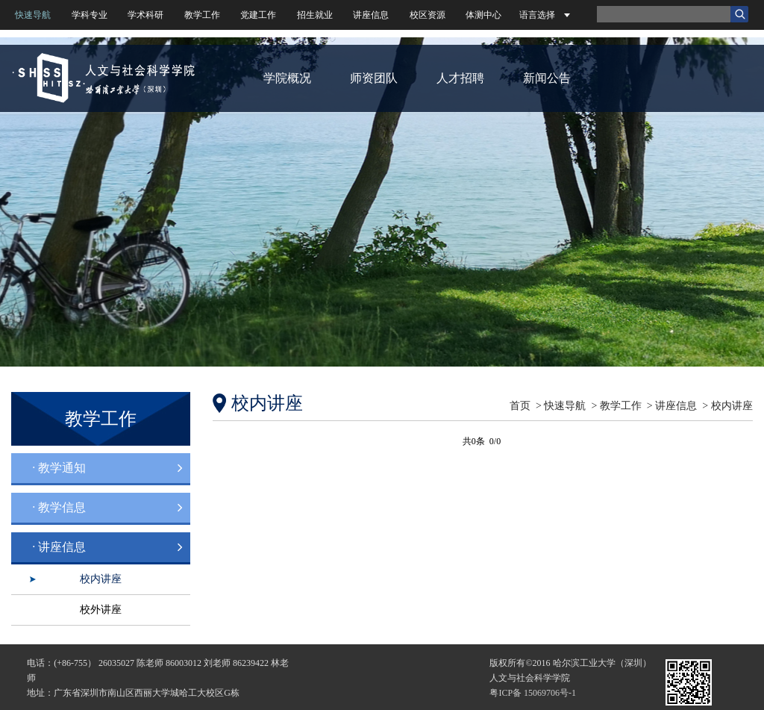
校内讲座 (101, 579)
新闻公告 (547, 78)
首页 (520, 405)
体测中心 (483, 15)
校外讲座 (101, 609)
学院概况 (287, 78)
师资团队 (374, 78)
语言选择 (537, 15)
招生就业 (315, 15)
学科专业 (89, 15)
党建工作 (258, 15)
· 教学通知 (59, 467)
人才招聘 (460, 78)
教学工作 (202, 15)
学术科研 (145, 15)
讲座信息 (371, 15)
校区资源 (427, 15)
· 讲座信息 (59, 547)
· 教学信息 (59, 507)
